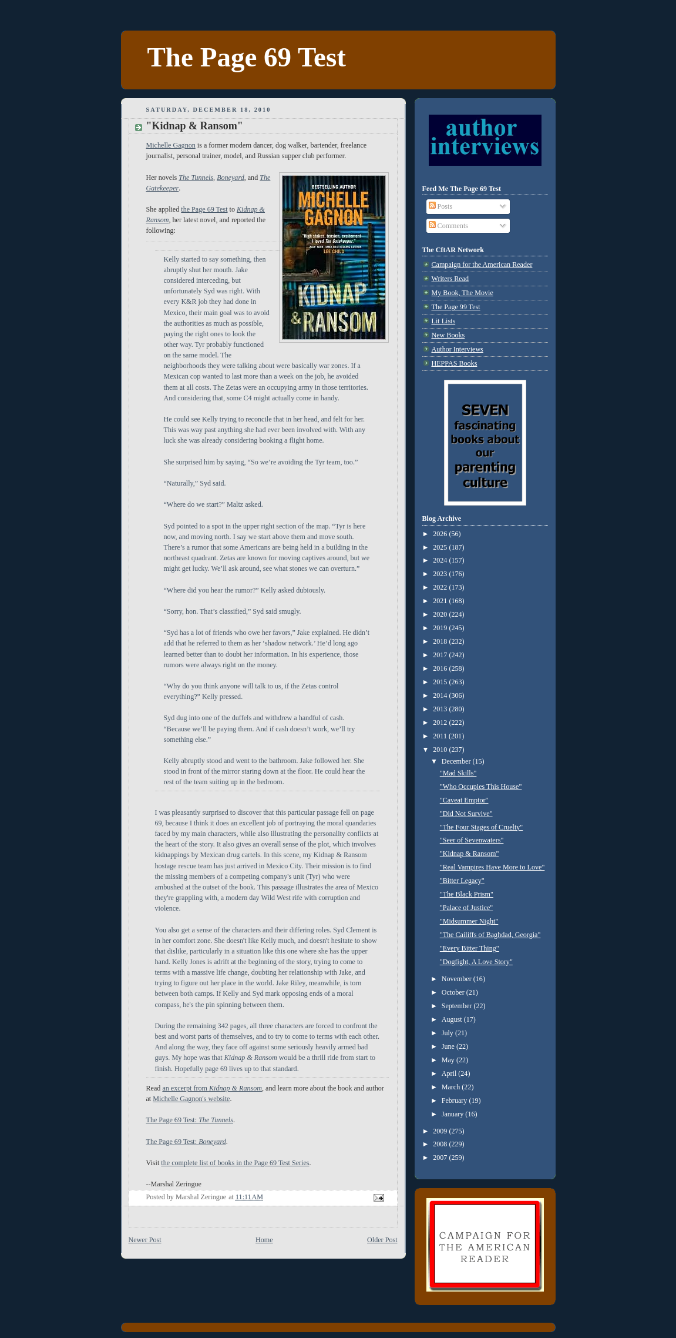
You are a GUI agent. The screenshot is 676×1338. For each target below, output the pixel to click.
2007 (441, 1157)
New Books (448, 335)
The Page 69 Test (246, 57)
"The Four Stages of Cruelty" (481, 827)
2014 (441, 695)
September (458, 1006)
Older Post (382, 1240)
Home (264, 1240)
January (454, 1114)
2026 (441, 534)
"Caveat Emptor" (464, 800)
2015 (441, 682)
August (453, 1019)
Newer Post (145, 1240)
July (448, 1033)
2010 (441, 749)
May (449, 1060)
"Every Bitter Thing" (469, 948)
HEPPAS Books (454, 363)
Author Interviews (457, 349)
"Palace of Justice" (466, 908)
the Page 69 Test (204, 209)
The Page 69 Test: (189, 1120)
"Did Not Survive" (466, 814)
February (455, 1100)
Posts (441, 206)
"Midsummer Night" (469, 921)
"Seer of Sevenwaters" (472, 840)
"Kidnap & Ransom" (469, 853)
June (449, 1046)
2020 (441, 614)
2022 (441, 587)
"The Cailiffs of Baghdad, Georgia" (490, 935)
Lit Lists (444, 321)
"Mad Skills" (458, 773)
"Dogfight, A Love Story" (476, 962)
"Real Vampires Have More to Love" (492, 867)
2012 (441, 722)
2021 (441, 601)
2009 (441, 1131)
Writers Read (450, 279)
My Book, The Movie (462, 293)
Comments (448, 226)
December (457, 761)
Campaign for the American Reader (482, 264)
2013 (441, 709)
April (450, 1073)
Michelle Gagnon (171, 145)
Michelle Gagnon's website (191, 1099)
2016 (441, 668)
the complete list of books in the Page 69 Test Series (235, 1163)
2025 (441, 547)
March (452, 1087)
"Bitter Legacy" (462, 881)
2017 (441, 655)
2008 (441, 1144)
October (454, 992)
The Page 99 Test (456, 307)
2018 (441, 641)
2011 (441, 736)
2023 (441, 574)
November (457, 979)
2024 (441, 560)
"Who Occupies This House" (481, 786)
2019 (441, 628)
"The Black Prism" (466, 894)
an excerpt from (212, 1088)
